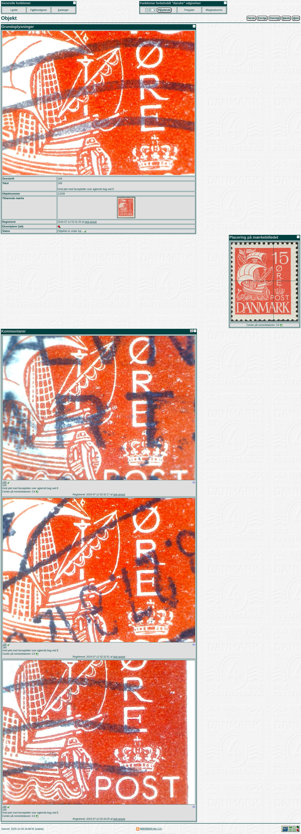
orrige (262, 18)
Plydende (164, 10)
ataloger (63, 10)
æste (286, 18)
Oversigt (274, 18)
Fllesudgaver (38, 10)
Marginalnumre (214, 10)
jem (296, 18)
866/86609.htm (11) (151, 828)
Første (251, 18)
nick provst (91, 221)
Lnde (13, 10)
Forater (189, 10)
